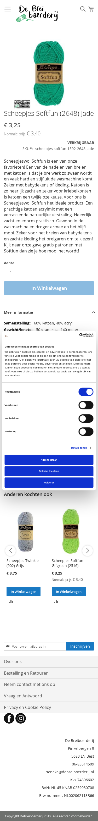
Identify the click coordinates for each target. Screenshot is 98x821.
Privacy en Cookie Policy (27, 707)
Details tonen (79, 448)
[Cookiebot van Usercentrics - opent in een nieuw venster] (71, 335)
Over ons (13, 661)
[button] (11, 600)
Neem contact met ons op (29, 684)
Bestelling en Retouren (26, 673)
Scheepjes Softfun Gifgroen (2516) (67, 563)
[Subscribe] (80, 646)
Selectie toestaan (49, 471)
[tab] (49, 312)
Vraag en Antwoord (23, 696)
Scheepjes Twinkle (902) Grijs (23, 563)
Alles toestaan (49, 460)
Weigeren (49, 482)
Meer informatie (18, 312)
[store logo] (37, 13)
